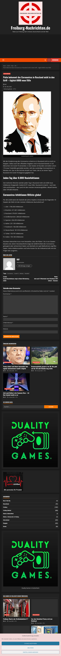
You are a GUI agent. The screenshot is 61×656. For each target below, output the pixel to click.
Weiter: (44, 279)
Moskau (22, 273)
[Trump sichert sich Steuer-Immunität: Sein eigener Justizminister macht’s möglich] (16, 356)
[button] (3, 60)
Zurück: (16, 279)
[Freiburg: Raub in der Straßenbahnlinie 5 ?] (16, 609)
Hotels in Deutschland (9, 515)
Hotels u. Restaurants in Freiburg (11, 518)
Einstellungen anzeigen (30, 652)
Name (5, 317)
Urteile (5, 527)
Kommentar (7, 295)
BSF (6, 84)
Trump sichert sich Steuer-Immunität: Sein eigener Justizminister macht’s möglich (15, 368)
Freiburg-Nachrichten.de (30, 28)
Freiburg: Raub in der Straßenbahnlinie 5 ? (15, 620)
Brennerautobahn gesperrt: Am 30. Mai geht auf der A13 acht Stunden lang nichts (44, 368)
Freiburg (5, 508)
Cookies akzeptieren (30, 643)
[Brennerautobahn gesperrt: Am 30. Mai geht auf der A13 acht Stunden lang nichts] (44, 356)
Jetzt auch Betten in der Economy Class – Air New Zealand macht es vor (16, 395)
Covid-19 (16, 273)
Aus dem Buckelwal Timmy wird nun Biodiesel (41, 621)
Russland (27, 273)
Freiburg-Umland (7, 511)
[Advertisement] (30, 46)
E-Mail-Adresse (8, 324)
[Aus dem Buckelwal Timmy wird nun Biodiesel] (44, 609)
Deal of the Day (7, 502)
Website (5, 330)
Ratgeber (5, 524)
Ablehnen (30, 648)
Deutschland (6, 505)
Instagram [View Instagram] (52, 60)
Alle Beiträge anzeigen (25, 266)
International (7, 73)
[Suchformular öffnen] (45, 60)
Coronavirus (10, 273)
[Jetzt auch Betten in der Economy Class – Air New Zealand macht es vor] (16, 383)
